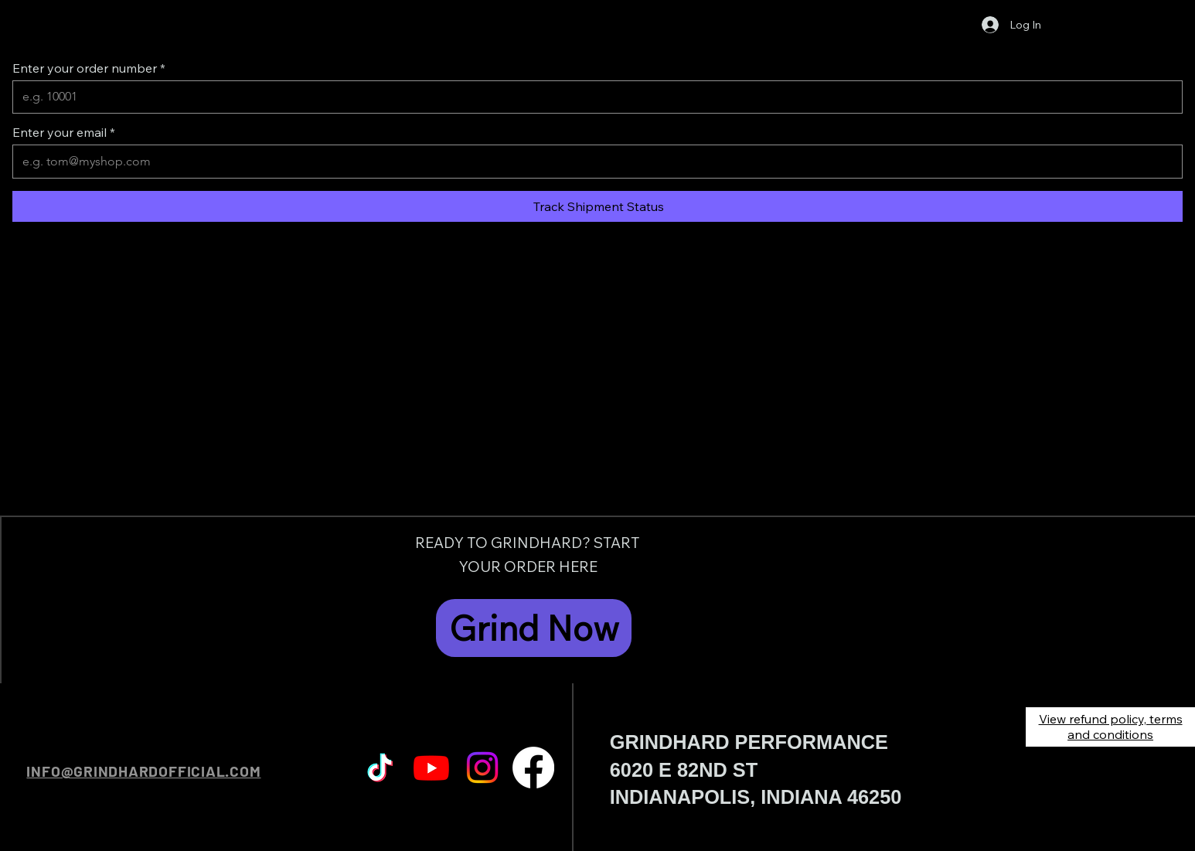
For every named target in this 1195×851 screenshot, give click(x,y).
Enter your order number (84, 68)
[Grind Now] (534, 627)
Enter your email (59, 132)
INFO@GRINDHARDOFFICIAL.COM (143, 771)
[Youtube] (431, 767)
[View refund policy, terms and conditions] (1110, 727)
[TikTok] (380, 767)
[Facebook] (533, 767)
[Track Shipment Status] (597, 206)
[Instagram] (482, 767)
